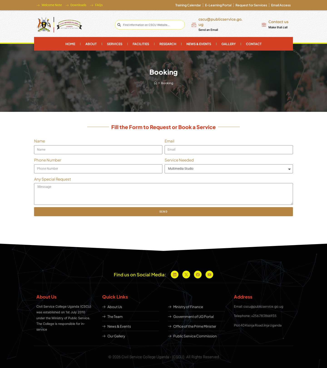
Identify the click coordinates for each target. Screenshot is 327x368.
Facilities (141, 44)
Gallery (228, 44)
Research (167, 44)
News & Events (198, 44)
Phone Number (47, 159)
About (91, 44)
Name (39, 140)
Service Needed (179, 159)
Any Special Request (52, 179)
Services (114, 44)
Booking (167, 83)
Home (70, 44)
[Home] (155, 83)
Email (169, 140)
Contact (254, 44)
